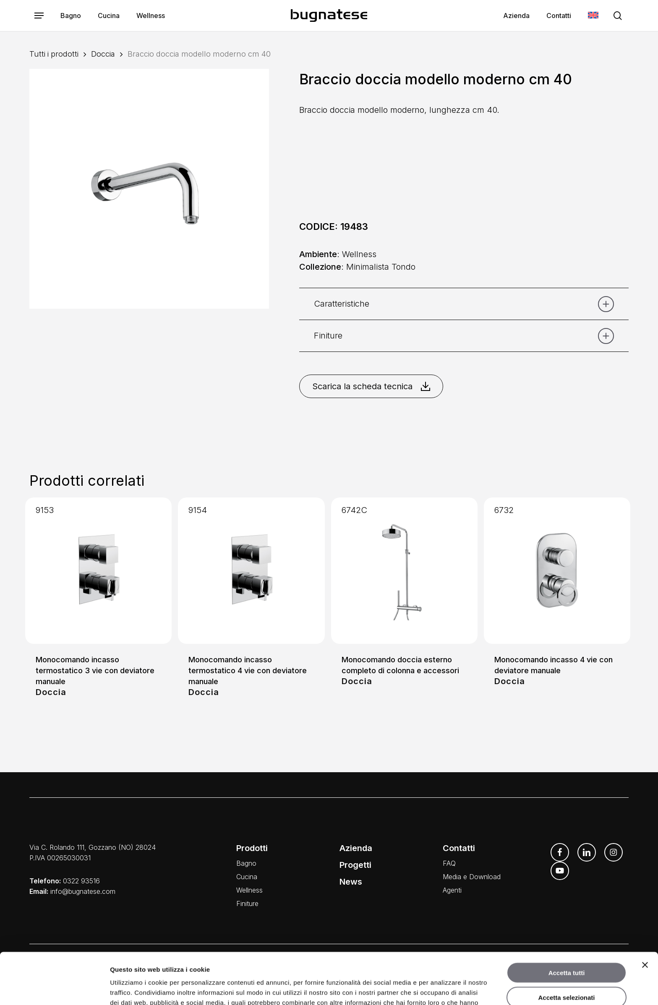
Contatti (459, 848)
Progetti (355, 865)
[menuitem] (593, 16)
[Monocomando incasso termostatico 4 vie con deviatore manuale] (251, 570)
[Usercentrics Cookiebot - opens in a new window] (54, 988)
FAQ (449, 863)
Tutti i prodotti (53, 53)
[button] (39, 15)
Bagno (246, 863)
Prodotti (252, 848)
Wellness (249, 890)
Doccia (103, 53)
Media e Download (472, 876)
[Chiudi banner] (645, 913)
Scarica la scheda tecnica (371, 386)
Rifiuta (567, 970)
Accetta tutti (566, 921)
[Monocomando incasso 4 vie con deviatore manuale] (557, 570)
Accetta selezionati (566, 946)
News (350, 882)
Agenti (452, 890)
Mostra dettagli (439, 988)
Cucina (246, 876)
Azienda (355, 848)
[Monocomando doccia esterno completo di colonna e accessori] (404, 570)
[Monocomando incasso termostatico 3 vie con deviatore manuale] (98, 570)
